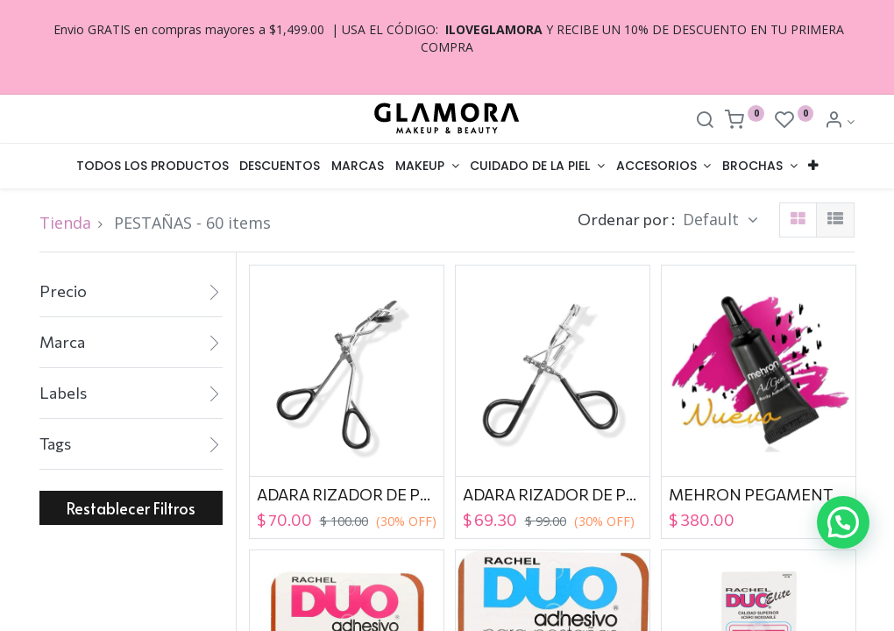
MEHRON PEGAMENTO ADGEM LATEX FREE (758, 494)
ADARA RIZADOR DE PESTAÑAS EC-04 (346, 494)
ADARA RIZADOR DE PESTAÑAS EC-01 (552, 494)
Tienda (65, 222)
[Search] (704, 121)
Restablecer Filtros (131, 508)
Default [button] (713, 219)
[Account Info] (839, 121)
